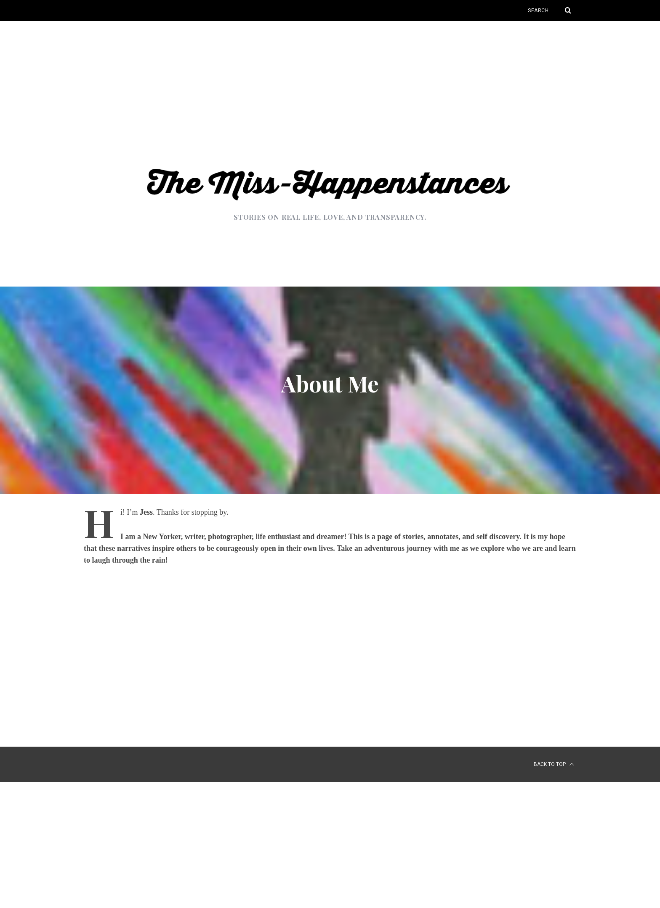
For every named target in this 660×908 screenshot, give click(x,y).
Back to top (554, 764)
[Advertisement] (330, 84)
